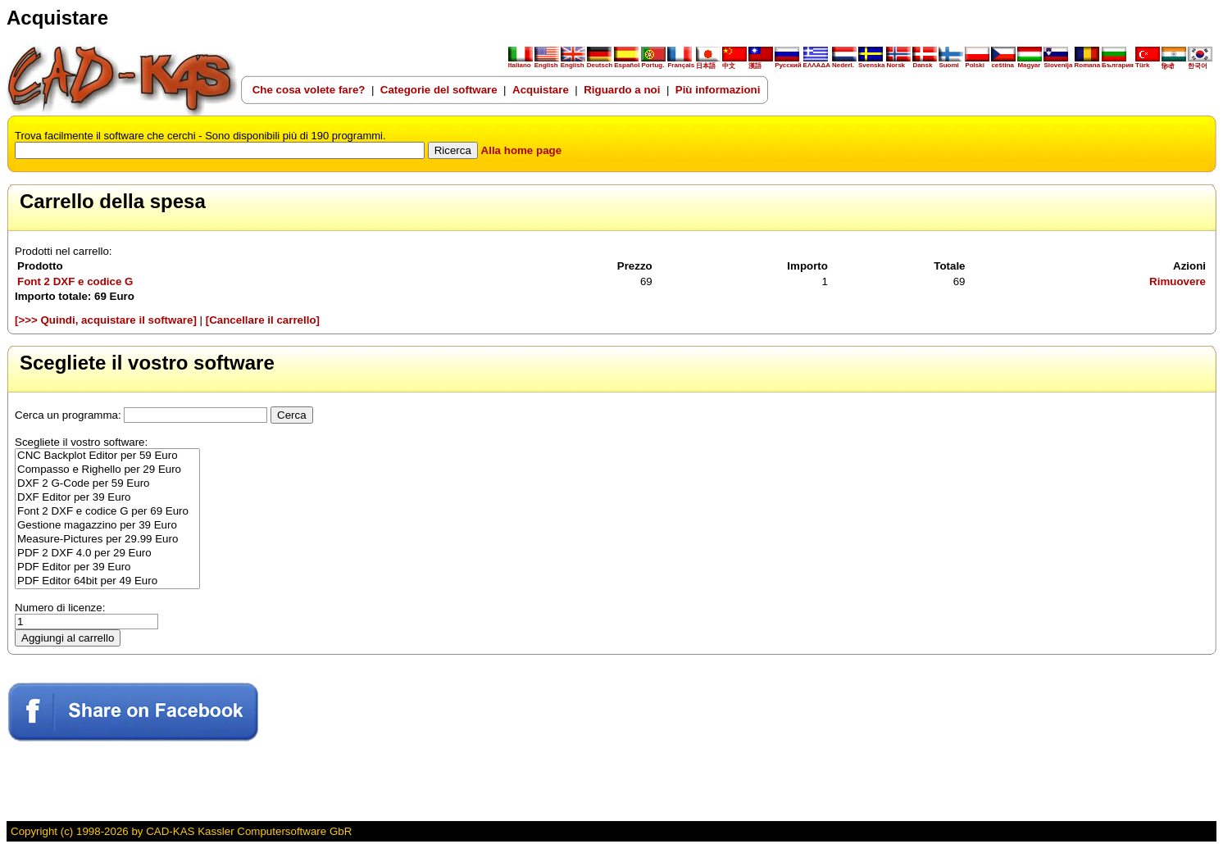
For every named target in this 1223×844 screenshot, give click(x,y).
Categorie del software (439, 90)
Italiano (520, 62)
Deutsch (600, 62)
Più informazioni (718, 90)
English (546, 62)
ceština (1003, 62)
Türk (1147, 62)
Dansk (924, 62)
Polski (977, 62)
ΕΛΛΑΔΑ (816, 65)
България (1118, 62)
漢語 (760, 63)
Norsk (898, 62)
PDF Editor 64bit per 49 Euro (107, 581)
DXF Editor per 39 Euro (107, 498)
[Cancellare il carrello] (263, 320)
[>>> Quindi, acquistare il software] (106, 320)
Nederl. (844, 62)
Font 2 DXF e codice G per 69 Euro (107, 512)
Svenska (871, 62)
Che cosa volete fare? (309, 90)
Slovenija (1057, 62)
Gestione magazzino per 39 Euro (107, 526)
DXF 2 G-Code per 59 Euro (107, 484)
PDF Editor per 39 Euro (107, 567)
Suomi (951, 62)
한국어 (1200, 63)
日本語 (708, 63)
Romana (1088, 62)
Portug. (653, 62)
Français (680, 62)
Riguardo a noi (622, 90)
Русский (788, 65)
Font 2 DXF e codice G (75, 281)
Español (626, 62)
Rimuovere (1177, 281)
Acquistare (540, 90)
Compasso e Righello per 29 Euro (107, 470)
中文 (734, 63)
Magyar (1029, 62)
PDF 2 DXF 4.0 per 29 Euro (107, 553)
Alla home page (521, 150)
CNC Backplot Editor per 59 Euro (107, 456)
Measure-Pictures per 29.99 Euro (107, 540)
